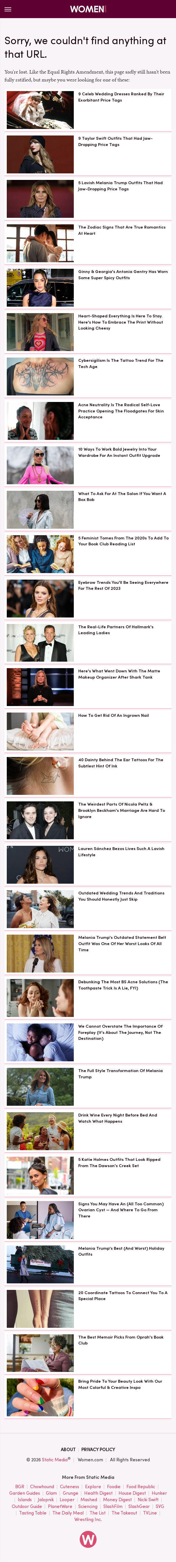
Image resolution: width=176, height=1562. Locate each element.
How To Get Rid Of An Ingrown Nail (113, 715)
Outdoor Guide (27, 1506)
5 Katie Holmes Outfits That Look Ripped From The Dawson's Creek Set (119, 1162)
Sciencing (87, 1506)
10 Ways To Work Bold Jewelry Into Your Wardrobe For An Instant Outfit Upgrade (119, 452)
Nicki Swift (148, 1500)
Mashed (89, 1500)
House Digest (132, 1493)
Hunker (159, 1493)
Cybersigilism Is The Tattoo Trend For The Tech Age (120, 363)
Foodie (114, 1486)
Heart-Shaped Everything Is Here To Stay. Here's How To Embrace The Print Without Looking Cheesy (120, 322)
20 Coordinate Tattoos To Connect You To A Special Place (123, 1295)
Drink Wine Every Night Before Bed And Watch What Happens (117, 1118)
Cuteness (69, 1486)
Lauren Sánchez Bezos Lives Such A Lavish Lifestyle (121, 851)
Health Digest (98, 1493)
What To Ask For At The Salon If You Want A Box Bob (122, 496)
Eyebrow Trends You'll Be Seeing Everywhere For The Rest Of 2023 (123, 585)
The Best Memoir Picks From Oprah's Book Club (121, 1340)
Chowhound (42, 1486)
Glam (51, 1493)
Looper (67, 1500)
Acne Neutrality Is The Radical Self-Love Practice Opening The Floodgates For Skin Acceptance (121, 411)
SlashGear (139, 1506)
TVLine (150, 1513)
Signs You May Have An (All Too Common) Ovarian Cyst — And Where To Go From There (121, 1210)
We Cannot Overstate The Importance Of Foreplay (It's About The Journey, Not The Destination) (120, 1032)
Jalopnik (46, 1500)
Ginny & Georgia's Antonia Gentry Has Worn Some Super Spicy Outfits (123, 274)
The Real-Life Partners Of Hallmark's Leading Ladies (115, 630)
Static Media (55, 1459)
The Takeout (124, 1513)
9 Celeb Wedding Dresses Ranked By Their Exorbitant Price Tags (121, 97)
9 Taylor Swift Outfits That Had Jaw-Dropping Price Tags (115, 141)
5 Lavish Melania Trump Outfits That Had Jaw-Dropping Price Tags (120, 186)
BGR (19, 1486)
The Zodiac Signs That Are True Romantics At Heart (122, 230)
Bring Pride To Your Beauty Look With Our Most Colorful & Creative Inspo (120, 1384)
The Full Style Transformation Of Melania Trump (120, 1073)
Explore (93, 1486)
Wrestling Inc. (88, 1519)
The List (98, 1513)
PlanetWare (60, 1506)
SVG (160, 1506)
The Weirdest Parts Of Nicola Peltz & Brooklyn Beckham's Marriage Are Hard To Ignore (121, 810)
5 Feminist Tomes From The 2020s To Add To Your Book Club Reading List (123, 541)
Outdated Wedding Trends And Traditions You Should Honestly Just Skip (121, 896)
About (68, 1449)
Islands (25, 1500)
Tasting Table (32, 1513)
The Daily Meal (68, 1513)
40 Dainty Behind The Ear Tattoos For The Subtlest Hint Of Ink (120, 763)
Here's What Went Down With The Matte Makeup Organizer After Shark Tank (119, 674)
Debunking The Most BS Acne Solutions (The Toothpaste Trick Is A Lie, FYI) (123, 985)
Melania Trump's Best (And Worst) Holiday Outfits (121, 1251)
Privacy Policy (98, 1449)
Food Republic (140, 1486)
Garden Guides (24, 1493)
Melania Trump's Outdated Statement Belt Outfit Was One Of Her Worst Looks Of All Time (122, 943)
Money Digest (117, 1500)
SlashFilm (112, 1506)
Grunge (70, 1493)
